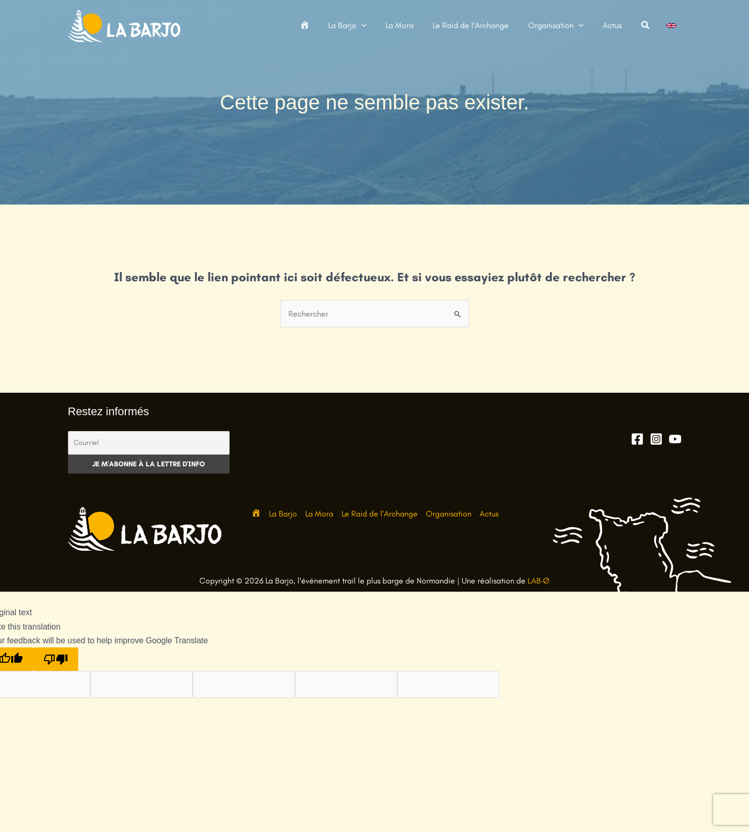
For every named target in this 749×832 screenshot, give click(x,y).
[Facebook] (637, 439)
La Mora (319, 514)
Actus (489, 514)
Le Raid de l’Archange (380, 514)
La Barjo (283, 514)
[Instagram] (656, 439)
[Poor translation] (55, 659)
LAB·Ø (539, 581)
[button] (374, 25)
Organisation (448, 514)
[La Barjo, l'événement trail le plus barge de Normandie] (124, 25)
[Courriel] (149, 443)
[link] (671, 25)
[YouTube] (675, 439)
